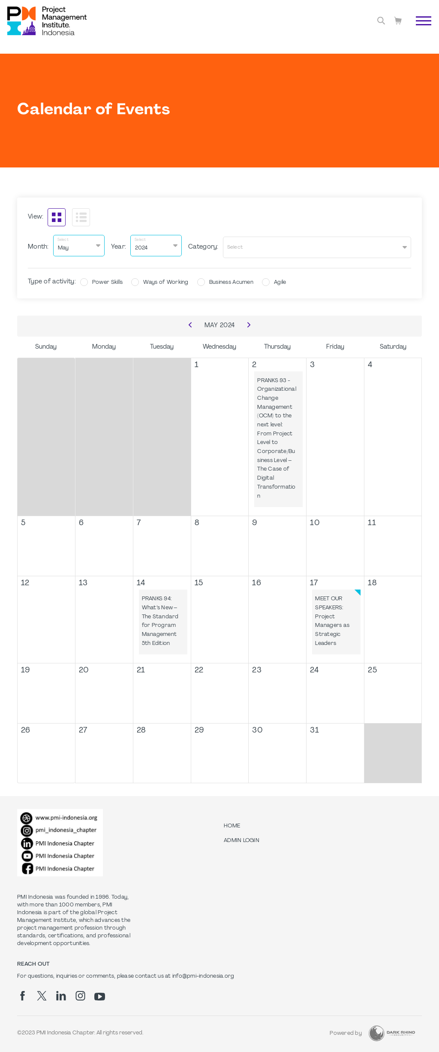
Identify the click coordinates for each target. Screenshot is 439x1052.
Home (232, 823)
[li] (61, 992)
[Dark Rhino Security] (392, 1030)
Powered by (346, 1030)
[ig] (80, 992)
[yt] (99, 993)
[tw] (41, 992)
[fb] (22, 992)
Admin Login (241, 837)
